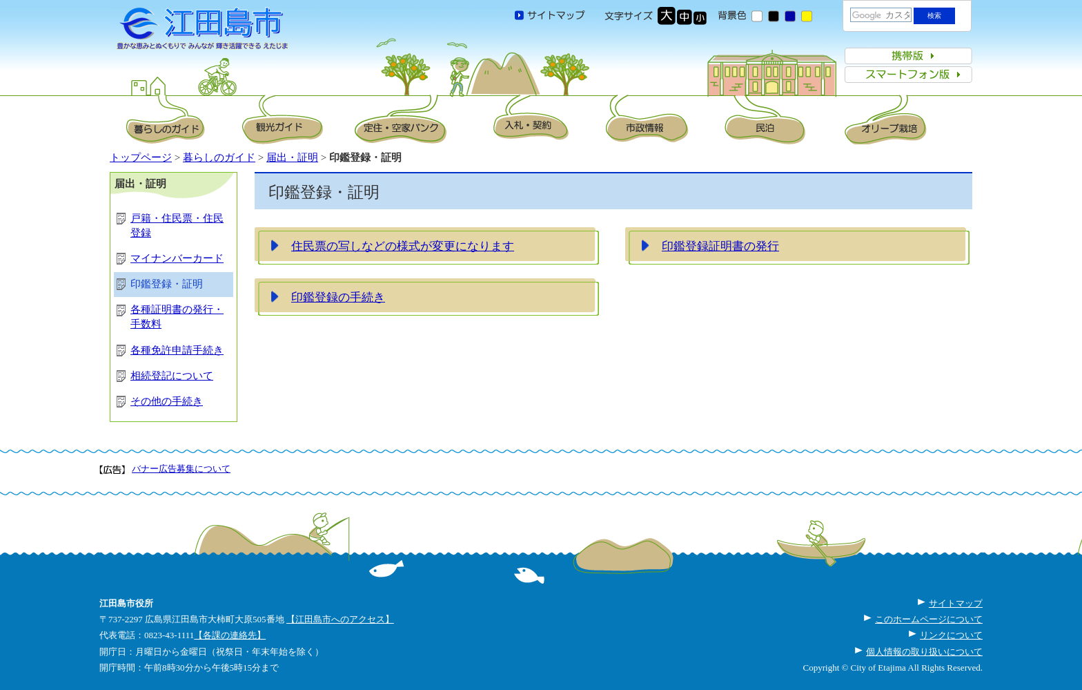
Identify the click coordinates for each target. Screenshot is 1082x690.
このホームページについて (929, 619)
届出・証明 (292, 157)
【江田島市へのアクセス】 (340, 619)
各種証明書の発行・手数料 (177, 316)
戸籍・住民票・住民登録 (177, 225)
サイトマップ (956, 603)
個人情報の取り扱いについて (924, 651)
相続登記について (171, 375)
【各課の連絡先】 (230, 635)
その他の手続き (166, 401)
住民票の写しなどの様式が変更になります (402, 246)
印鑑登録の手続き (338, 297)
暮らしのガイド (219, 157)
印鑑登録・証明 (166, 283)
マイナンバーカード (177, 258)
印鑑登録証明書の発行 (720, 246)
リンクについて (951, 635)
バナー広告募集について (181, 468)
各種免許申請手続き (177, 350)
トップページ (141, 157)
